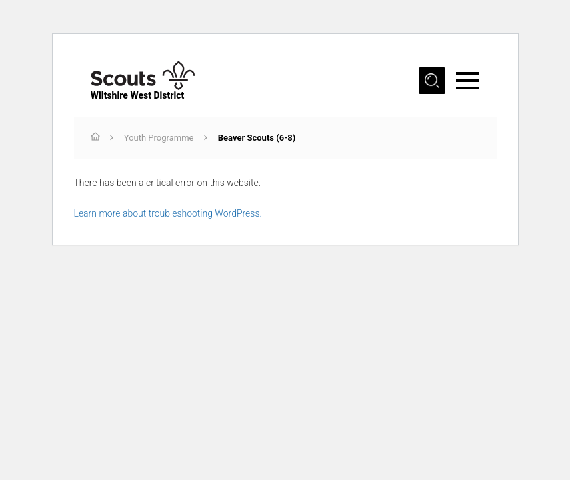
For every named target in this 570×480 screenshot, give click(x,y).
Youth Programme (159, 138)
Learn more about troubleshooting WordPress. (168, 213)
